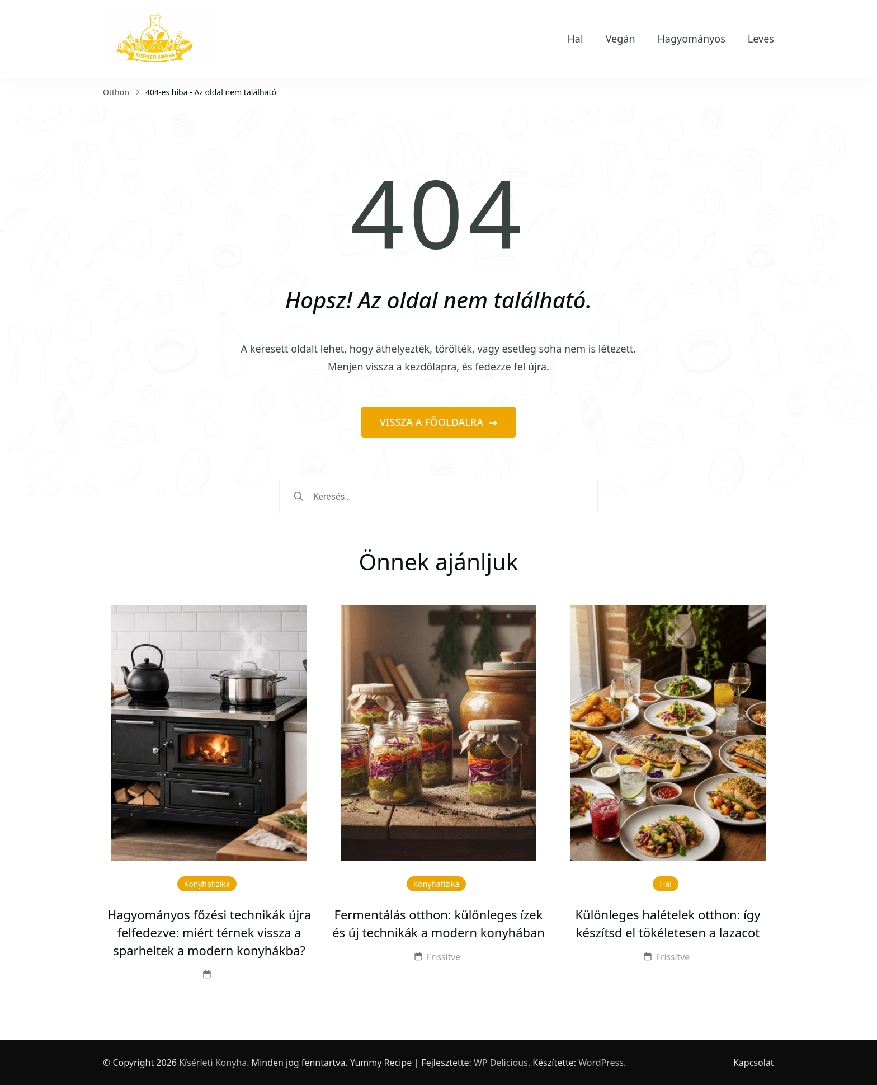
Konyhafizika (207, 884)
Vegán (620, 38)
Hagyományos (691, 38)
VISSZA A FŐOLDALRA (433, 422)
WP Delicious (501, 1062)
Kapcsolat (753, 1062)
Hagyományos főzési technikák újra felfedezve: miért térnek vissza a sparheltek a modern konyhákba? (209, 932)
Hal (575, 38)
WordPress (601, 1062)
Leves (761, 38)
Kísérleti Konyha (213, 1062)
